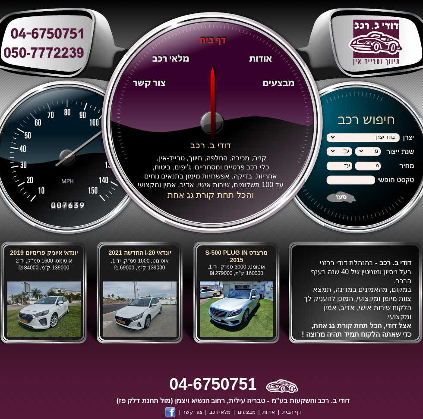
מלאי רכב (219, 412)
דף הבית (291, 412)
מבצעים (247, 412)
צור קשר (192, 412)
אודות (268, 412)
